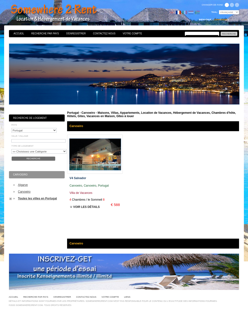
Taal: (214, 12)
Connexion (220, 19)
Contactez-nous (104, 33)
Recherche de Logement (30, 118)
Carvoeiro (24, 191)
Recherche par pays (45, 33)
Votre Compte (132, 33)
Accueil (19, 33)
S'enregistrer (76, 33)
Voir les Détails (86, 207)
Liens (127, 297)
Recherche (33, 158)
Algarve (23, 185)
